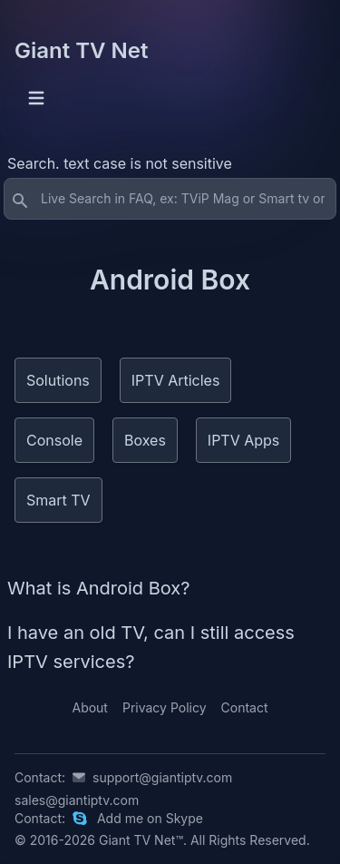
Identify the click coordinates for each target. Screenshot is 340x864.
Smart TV (58, 500)
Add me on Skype (150, 818)
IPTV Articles (175, 380)
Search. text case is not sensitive (119, 163)
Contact (244, 707)
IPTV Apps (243, 440)
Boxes (145, 440)
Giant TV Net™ (141, 840)
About (89, 707)
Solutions (58, 380)
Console (54, 440)
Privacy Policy (164, 707)
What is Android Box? (98, 588)
